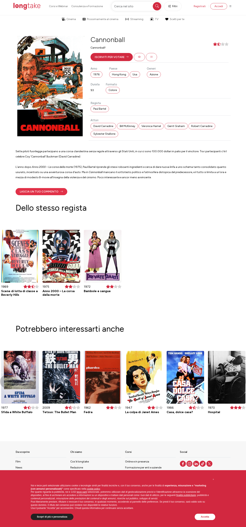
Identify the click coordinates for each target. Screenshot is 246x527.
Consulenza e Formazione (87, 6)
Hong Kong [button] (119, 74)
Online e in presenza (137, 461)
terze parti (82, 492)
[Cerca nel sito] (136, 6)
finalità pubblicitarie (186, 495)
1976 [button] (96, 74)
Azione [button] (154, 74)
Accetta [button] (205, 516)
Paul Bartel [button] (99, 108)
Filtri (172, 6)
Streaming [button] (134, 19)
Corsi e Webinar (58, 6)
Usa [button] (135, 74)
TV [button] (154, 19)
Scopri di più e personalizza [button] (52, 516)
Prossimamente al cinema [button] (100, 19)
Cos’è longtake (79, 461)
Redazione (76, 467)
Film (18, 461)
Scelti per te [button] (174, 19)
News (19, 467)
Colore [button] (113, 90)
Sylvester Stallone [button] (104, 133)
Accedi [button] (218, 6)
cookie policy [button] (93, 488)
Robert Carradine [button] (201, 126)
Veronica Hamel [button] (151, 126)
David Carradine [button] (103, 126)
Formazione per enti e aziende (143, 467)
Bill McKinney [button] (127, 126)
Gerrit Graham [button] (176, 126)
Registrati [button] (200, 6)
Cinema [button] (69, 19)
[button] (112, 57)
